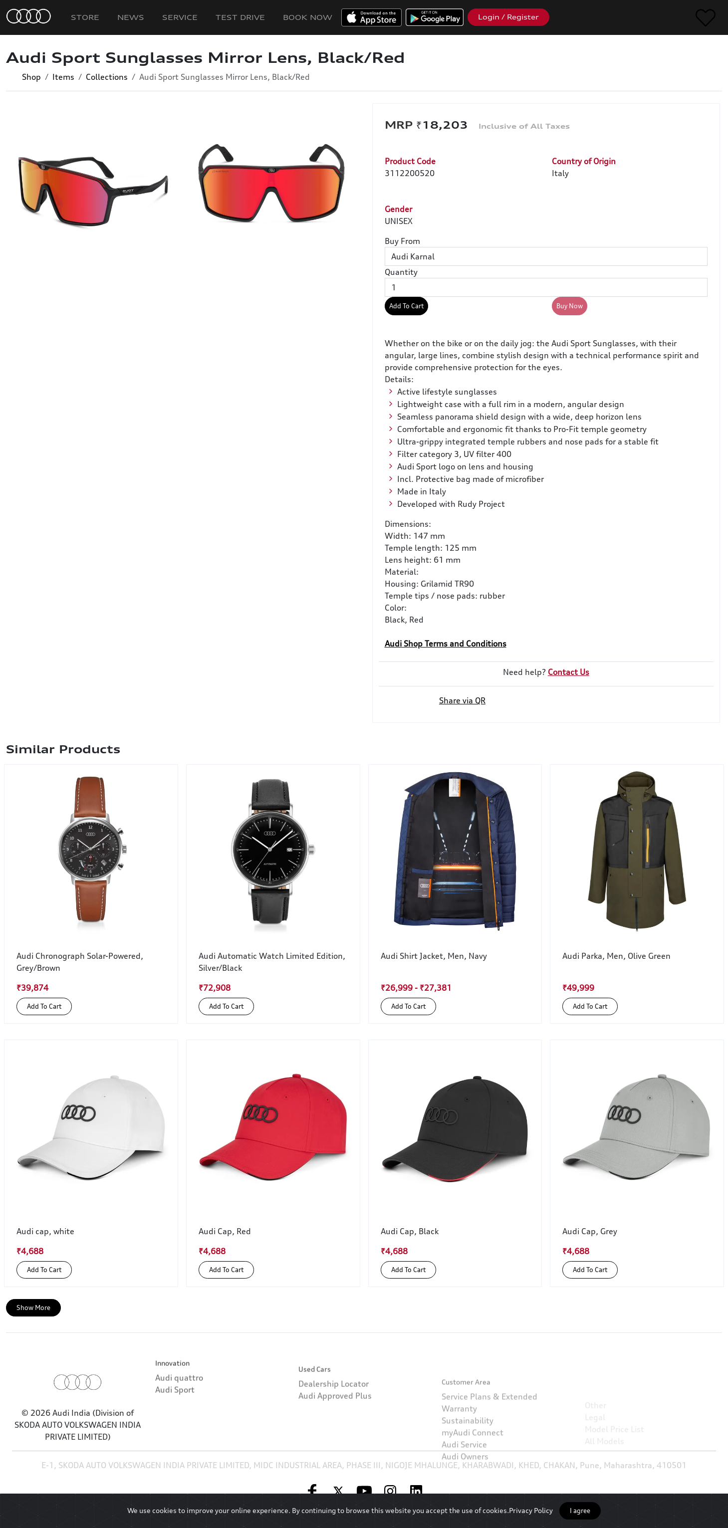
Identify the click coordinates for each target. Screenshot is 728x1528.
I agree (580, 1511)
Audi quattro (179, 1403)
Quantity (401, 272)
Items (63, 77)
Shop (31, 77)
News (130, 17)
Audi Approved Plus (335, 1435)
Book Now (307, 17)
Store (85, 17)
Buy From (402, 241)
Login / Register (508, 17)
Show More (33, 1307)
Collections (107, 77)
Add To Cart (406, 306)
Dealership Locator (333, 1423)
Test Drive (240, 17)
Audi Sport (175, 1415)
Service (180, 17)
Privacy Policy (531, 1510)
